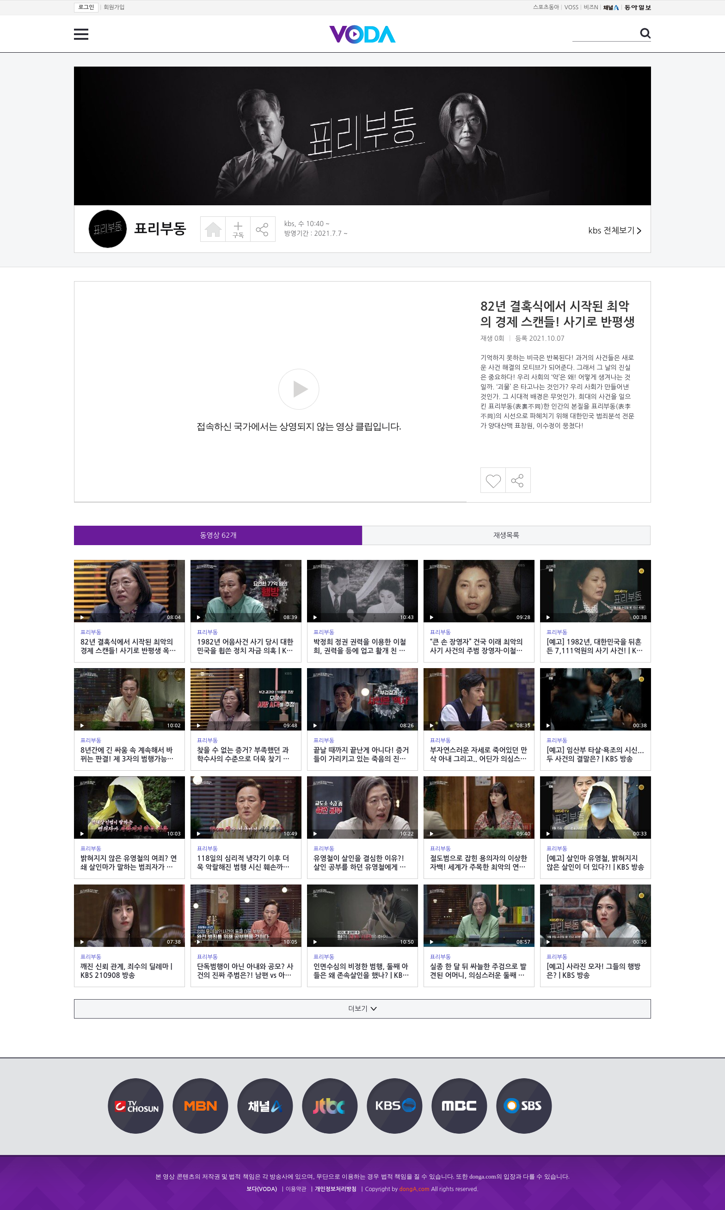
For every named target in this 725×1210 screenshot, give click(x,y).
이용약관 (296, 1189)
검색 (645, 33)
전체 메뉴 (81, 34)
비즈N (591, 7)
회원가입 (114, 7)
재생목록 (506, 535)
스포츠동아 (546, 7)
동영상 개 (218, 535)
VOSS (572, 7)
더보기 (362, 1008)
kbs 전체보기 (614, 231)
